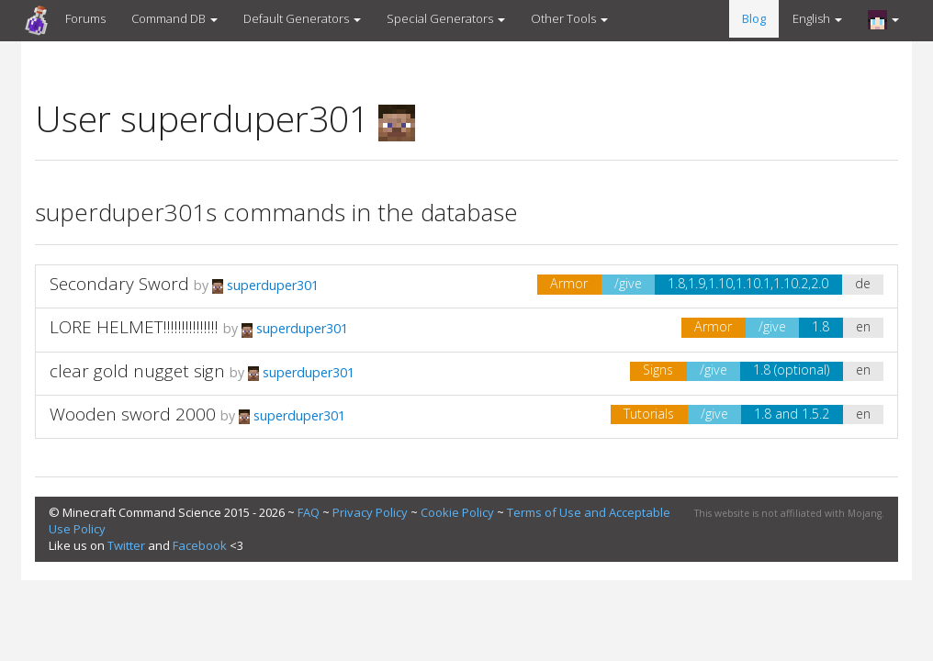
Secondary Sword (119, 284)
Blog (754, 18)
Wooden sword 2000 (133, 414)
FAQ (309, 512)
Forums (85, 18)
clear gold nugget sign (137, 371)
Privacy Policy (370, 512)
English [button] (817, 18)
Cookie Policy (457, 512)
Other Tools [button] (569, 18)
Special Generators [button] (446, 18)
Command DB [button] (174, 18)
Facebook (200, 545)
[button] (883, 19)
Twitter (126, 545)
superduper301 (265, 285)
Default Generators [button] (302, 18)
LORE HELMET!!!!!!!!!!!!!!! (134, 327)
